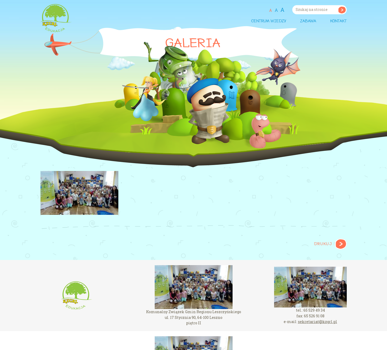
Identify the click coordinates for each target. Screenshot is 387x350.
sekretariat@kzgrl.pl (317, 321)
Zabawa (308, 21)
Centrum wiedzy (268, 21)
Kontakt (338, 21)
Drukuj (323, 244)
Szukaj (342, 10)
